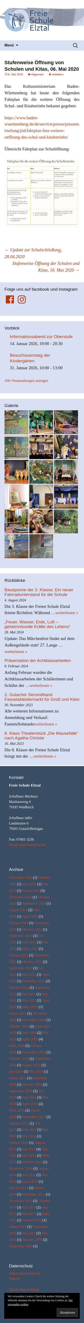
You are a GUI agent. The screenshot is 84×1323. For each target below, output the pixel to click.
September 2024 (33, 903)
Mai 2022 (29, 974)
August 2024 (18, 910)
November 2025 (20, 877)
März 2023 (30, 949)
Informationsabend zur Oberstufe (41, 336)
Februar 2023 (18, 955)
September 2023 (20, 936)
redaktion (58, 74)
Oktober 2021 (19, 987)
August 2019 (31, 1065)
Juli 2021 (28, 994)
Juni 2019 (16, 1071)
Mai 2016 (29, 1136)
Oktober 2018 (32, 1084)
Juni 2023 (29, 942)
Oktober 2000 (32, 1240)
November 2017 (33, 1117)
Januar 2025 (31, 890)
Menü (9, 45)
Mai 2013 (29, 1214)
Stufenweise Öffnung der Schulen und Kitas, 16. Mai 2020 (46, 267)
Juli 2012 (28, 1233)
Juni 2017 (29, 1130)
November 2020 (33, 1020)
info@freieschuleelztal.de (27, 845)
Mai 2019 (36, 1071)
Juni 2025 (29, 884)
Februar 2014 (18, 1188)
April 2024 (30, 916)
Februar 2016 (18, 1143)
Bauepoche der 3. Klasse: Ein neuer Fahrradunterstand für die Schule (38, 592)
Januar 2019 (17, 1078)
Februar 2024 (18, 923)
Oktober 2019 (19, 1059)
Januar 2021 (17, 1013)
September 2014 (20, 1168)
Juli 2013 (28, 1207)
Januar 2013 (17, 1226)
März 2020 (17, 1046)
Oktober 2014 (32, 1162)
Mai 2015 (29, 1155)
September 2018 (20, 1091)
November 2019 (33, 1052)
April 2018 (30, 1104)
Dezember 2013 (33, 1194)
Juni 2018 (29, 1097)
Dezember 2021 (33, 981)
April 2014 (30, 1181)
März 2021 (30, 1007)
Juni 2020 (29, 1033)
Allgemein (37, 74)
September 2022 (20, 968)
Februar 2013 (31, 1220)
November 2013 (20, 1201)
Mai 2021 (29, 1000)
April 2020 (30, 1039)
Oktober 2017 (19, 1123)
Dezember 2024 (20, 897)
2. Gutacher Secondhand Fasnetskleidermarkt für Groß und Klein (42, 697)
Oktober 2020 (19, 1026)
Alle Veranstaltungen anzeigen (26, 380)
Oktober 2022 (32, 962)
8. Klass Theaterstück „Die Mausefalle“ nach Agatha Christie (41, 735)
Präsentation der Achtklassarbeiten (37, 660)
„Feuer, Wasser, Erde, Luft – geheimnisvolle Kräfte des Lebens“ (37, 624)
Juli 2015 (28, 1149)
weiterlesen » (66, 612)
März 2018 (17, 1110)
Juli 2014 (28, 1175)
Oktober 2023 (32, 929)
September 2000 (20, 1246)
